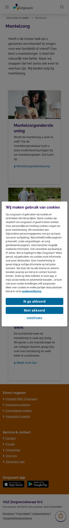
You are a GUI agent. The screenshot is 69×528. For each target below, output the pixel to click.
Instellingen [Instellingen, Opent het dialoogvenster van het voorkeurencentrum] (34, 317)
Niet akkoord (34, 310)
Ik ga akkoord (34, 301)
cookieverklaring (31, 291)
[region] (34, 263)
